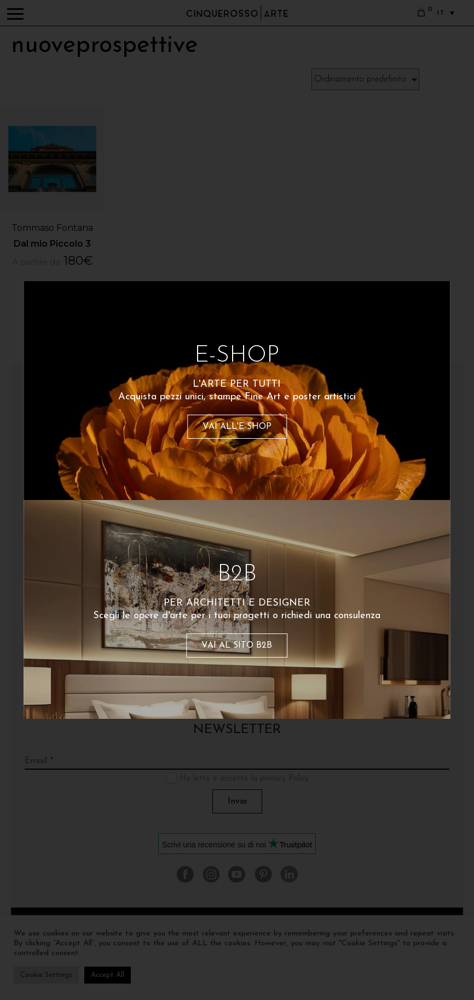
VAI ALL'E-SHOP (237, 426)
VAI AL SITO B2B (236, 645)
